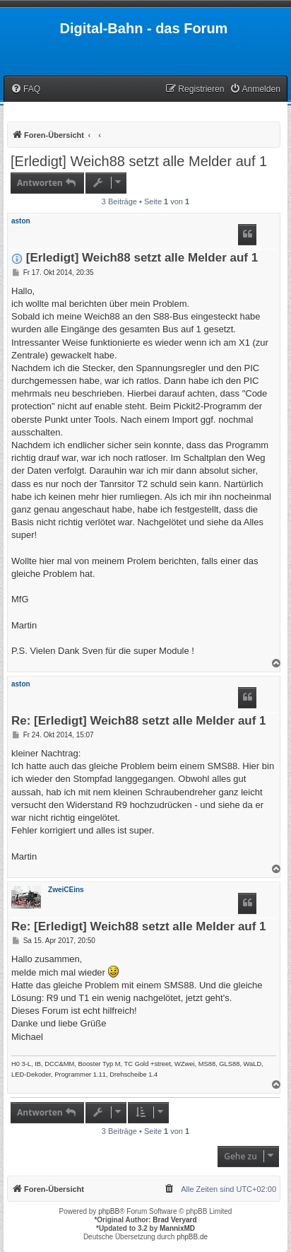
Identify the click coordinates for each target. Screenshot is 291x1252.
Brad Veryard (174, 1220)
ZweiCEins (66, 890)
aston (20, 221)
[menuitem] (25, 89)
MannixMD (177, 1228)
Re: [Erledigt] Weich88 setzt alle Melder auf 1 (138, 721)
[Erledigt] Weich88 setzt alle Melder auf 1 (139, 161)
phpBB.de (192, 1237)
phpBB (108, 1211)
